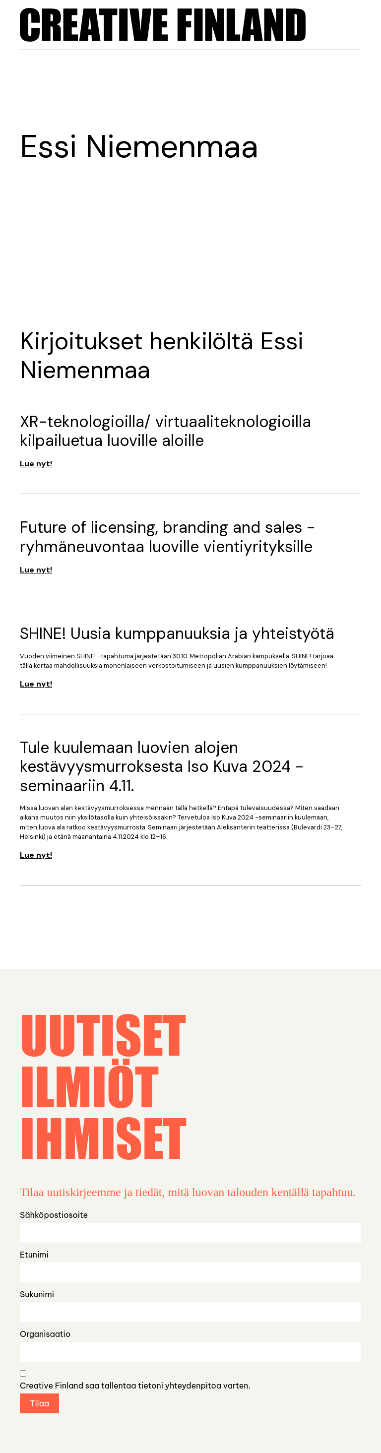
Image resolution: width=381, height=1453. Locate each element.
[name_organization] (190, 1352)
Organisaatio (45, 1334)
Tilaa (39, 1403)
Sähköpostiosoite (54, 1215)
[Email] (190, 1233)
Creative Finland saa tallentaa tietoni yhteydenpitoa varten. (135, 1385)
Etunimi (34, 1255)
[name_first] (190, 1272)
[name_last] (190, 1312)
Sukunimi (37, 1294)
